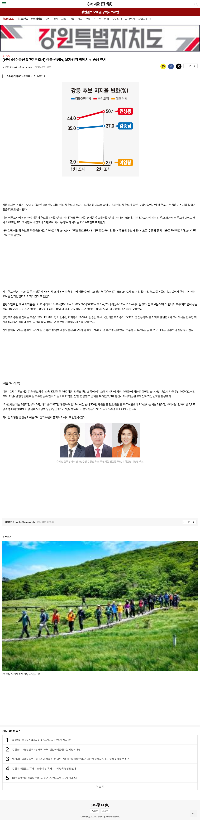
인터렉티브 (36, 19)
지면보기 (130, 19)
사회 (63, 19)
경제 (55, 19)
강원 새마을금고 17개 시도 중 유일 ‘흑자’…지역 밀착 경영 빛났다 (44, 768)
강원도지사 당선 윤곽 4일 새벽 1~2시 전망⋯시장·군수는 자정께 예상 (46, 749)
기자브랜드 (22, 19)
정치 (47, 19)
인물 (106, 19)
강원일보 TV (144, 19)
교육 (71, 19)
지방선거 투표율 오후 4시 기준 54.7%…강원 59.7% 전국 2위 (41, 739)
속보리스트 (8, 19)
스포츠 (97, 19)
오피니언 (117, 19)
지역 (79, 19)
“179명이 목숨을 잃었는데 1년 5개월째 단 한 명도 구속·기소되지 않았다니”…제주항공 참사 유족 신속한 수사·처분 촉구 (70, 758)
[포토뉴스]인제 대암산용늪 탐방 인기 (21, 674)
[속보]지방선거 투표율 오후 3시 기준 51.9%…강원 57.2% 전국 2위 (44, 777)
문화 (88, 19)
